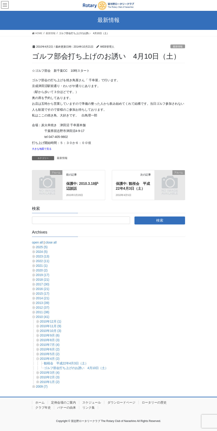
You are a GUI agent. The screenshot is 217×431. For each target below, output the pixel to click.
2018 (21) (42, 279)
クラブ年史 (43, 407)
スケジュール (91, 402)
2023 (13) (42, 256)
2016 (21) (42, 289)
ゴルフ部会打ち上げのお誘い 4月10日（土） (76, 368)
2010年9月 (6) (49, 335)
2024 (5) (41, 251)
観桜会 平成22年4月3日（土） (66, 363)
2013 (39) (42, 303)
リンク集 (88, 407)
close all (51, 242)
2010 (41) (42, 317)
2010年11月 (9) (50, 326)
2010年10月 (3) (50, 330)
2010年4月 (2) (49, 358)
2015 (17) (42, 293)
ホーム (40, 402)
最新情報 (178, 46)
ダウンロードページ (121, 402)
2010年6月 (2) (49, 349)
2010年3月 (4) (49, 372)
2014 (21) (42, 298)
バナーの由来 (66, 407)
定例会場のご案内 (63, 402)
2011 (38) (42, 312)
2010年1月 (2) (49, 382)
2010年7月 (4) (49, 344)
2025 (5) (41, 247)
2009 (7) (41, 386)
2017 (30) (42, 284)
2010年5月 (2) (49, 354)
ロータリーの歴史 (154, 402)
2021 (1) (41, 265)
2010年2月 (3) (49, 377)
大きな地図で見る (41, 148)
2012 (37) (42, 307)
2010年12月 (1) (50, 321)
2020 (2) (41, 270)
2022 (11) (42, 261)
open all (37, 242)
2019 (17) (42, 275)
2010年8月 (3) (49, 340)
